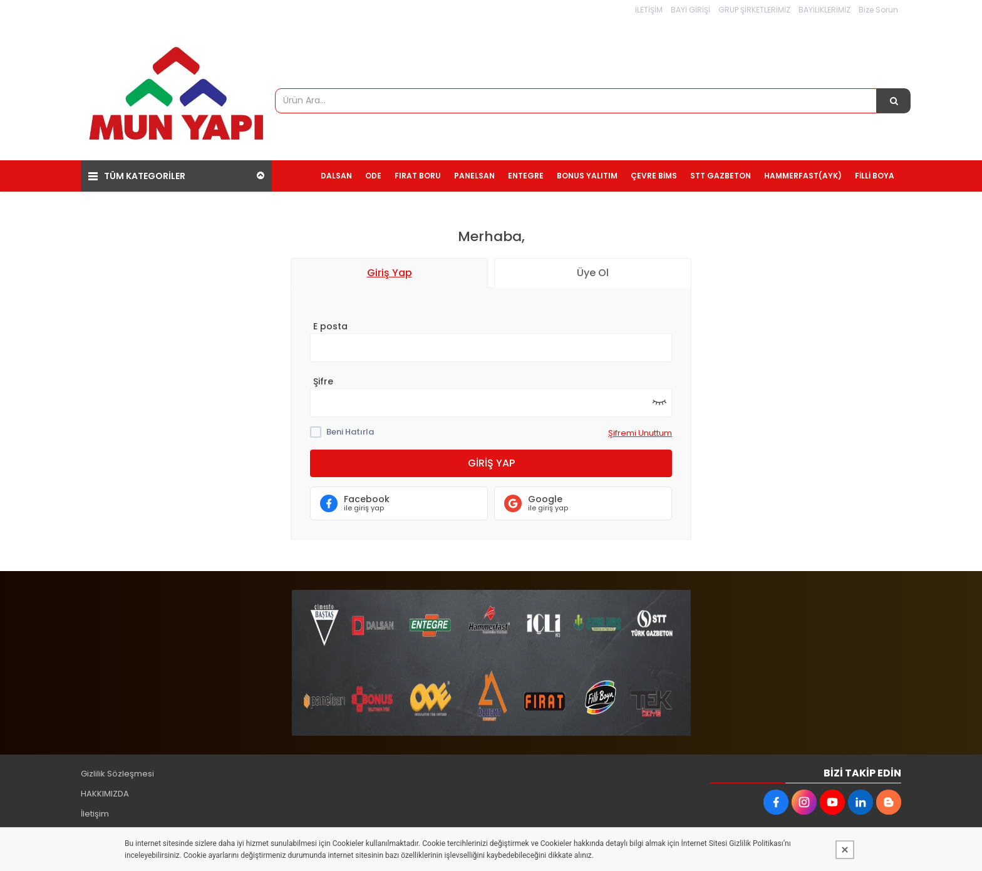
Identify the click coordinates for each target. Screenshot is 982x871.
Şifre (323, 376)
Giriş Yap (491, 458)
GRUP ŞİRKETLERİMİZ (754, 9)
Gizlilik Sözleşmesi (117, 769)
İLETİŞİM (649, 9)
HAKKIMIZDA (105, 789)
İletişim (95, 809)
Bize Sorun (878, 9)
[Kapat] (844, 849)
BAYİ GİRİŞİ (690, 9)
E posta (330, 321)
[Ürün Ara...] (894, 100)
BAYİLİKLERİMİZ (824, 9)
